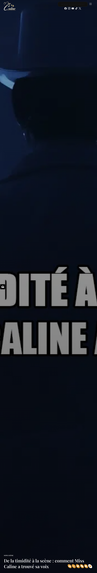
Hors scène (8, 555)
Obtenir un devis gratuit (73, 4)
